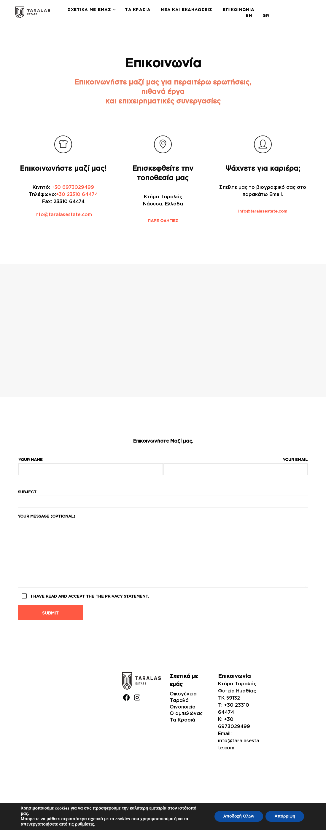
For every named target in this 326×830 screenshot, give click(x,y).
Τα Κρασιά (137, 9)
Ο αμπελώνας (186, 713)
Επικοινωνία (238, 9)
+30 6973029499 (72, 187)
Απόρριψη (284, 816)
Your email (235, 466)
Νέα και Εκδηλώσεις (186, 9)
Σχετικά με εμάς (89, 9)
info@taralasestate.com (63, 214)
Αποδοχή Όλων (238, 816)
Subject (163, 498)
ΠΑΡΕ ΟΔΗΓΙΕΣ (163, 220)
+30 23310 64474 (76, 194)
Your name (90, 466)
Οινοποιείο (182, 706)
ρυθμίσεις (84, 824)
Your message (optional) (163, 551)
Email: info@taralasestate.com (238, 740)
